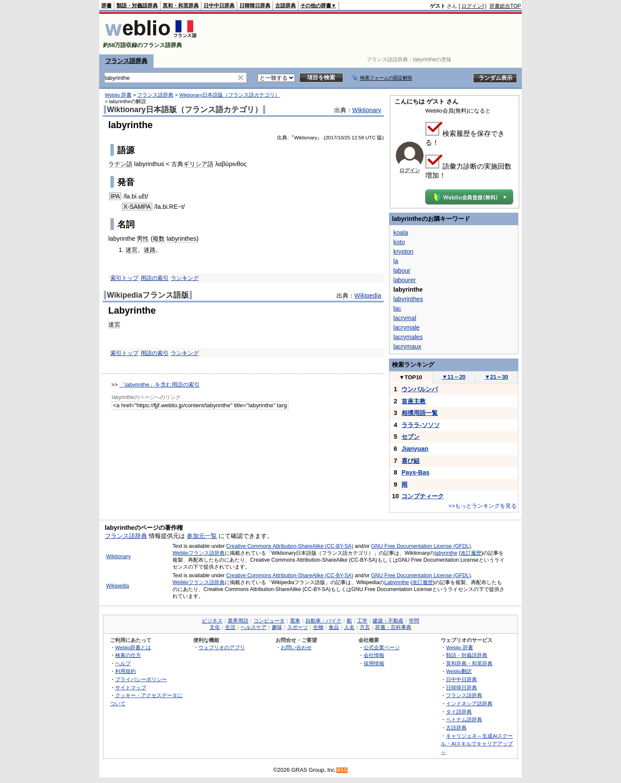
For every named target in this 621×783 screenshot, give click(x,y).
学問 (414, 620)
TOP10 (410, 377)
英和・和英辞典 (181, 5)
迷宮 (131, 249)
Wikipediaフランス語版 (148, 295)
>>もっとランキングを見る (482, 506)
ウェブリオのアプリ (221, 647)
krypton (403, 251)
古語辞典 (285, 5)
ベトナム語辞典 (464, 719)
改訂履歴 (471, 553)
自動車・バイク (323, 620)
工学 (362, 620)
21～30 (496, 377)
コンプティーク (422, 496)
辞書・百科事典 (393, 627)
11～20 (454, 377)
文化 (215, 627)
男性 (143, 238)
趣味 (277, 627)
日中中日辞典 (219, 5)
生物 (318, 627)
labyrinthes (181, 238)
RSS (342, 770)
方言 (365, 627)
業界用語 (238, 620)
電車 (295, 620)
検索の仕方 (128, 655)
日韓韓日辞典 (254, 5)
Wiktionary (366, 110)
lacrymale (406, 327)
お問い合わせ (296, 647)
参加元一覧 (202, 535)
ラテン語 (120, 163)
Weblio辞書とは (133, 647)
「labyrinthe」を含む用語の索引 (159, 384)
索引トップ (124, 278)
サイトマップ (130, 687)
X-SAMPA (137, 206)
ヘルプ (123, 663)
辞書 (106, 5)
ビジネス (212, 620)
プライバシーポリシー (141, 679)
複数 (159, 238)
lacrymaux (407, 346)
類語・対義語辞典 (137, 5)
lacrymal (404, 317)
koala (400, 232)
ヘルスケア (254, 627)
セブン (410, 436)
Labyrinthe (396, 582)
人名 (349, 627)
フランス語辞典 (126, 60)
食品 (334, 627)
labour (402, 270)
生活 (230, 627)
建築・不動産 (388, 620)
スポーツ (297, 627)
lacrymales (408, 336)
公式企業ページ (382, 647)
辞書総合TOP (505, 6)
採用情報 (374, 663)
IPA (115, 196)
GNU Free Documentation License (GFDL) (421, 546)
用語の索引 (155, 278)
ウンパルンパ (419, 389)
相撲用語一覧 (419, 412)
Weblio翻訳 (458, 671)
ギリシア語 (198, 163)
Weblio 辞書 (118, 94)
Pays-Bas (415, 472)
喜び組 (410, 460)
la (395, 261)
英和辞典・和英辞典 (469, 663)
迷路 (150, 249)
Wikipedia (367, 295)
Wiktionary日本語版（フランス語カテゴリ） (229, 94)
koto (399, 242)
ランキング (185, 278)
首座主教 (413, 401)
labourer (404, 280)
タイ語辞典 (459, 711)
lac (397, 308)
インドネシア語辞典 (469, 703)
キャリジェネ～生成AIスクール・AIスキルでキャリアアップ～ (477, 744)
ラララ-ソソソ (420, 424)
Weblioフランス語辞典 (198, 553)
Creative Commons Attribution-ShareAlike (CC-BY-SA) (289, 546)
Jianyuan (414, 448)
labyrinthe (445, 553)
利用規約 (125, 671)
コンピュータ (269, 620)
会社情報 (374, 655)
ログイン (471, 6)
